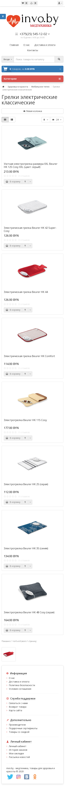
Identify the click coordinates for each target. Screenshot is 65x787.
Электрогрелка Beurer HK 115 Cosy (25, 420)
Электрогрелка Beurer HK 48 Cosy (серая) (29, 612)
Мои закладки (16, 753)
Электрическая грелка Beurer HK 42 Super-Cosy (30, 229)
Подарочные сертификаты (23, 728)
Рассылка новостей (19, 757)
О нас (12, 677)
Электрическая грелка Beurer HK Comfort (29, 356)
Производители (17, 724)
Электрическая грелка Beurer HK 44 (26, 292)
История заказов (18, 749)
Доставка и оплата (19, 681)
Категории (32, 78)
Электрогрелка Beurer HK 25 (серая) (26, 484)
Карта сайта (15, 710)
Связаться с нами (18, 703)
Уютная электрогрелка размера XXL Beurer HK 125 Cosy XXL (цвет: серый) (30, 165)
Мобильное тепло (40, 86)
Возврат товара (17, 706)
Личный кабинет (17, 746)
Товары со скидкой (19, 731)
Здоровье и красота (18, 86)
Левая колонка (32, 111)
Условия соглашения (20, 688)
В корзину (13, 181)
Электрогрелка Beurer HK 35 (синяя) (26, 548)
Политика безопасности (22, 685)
